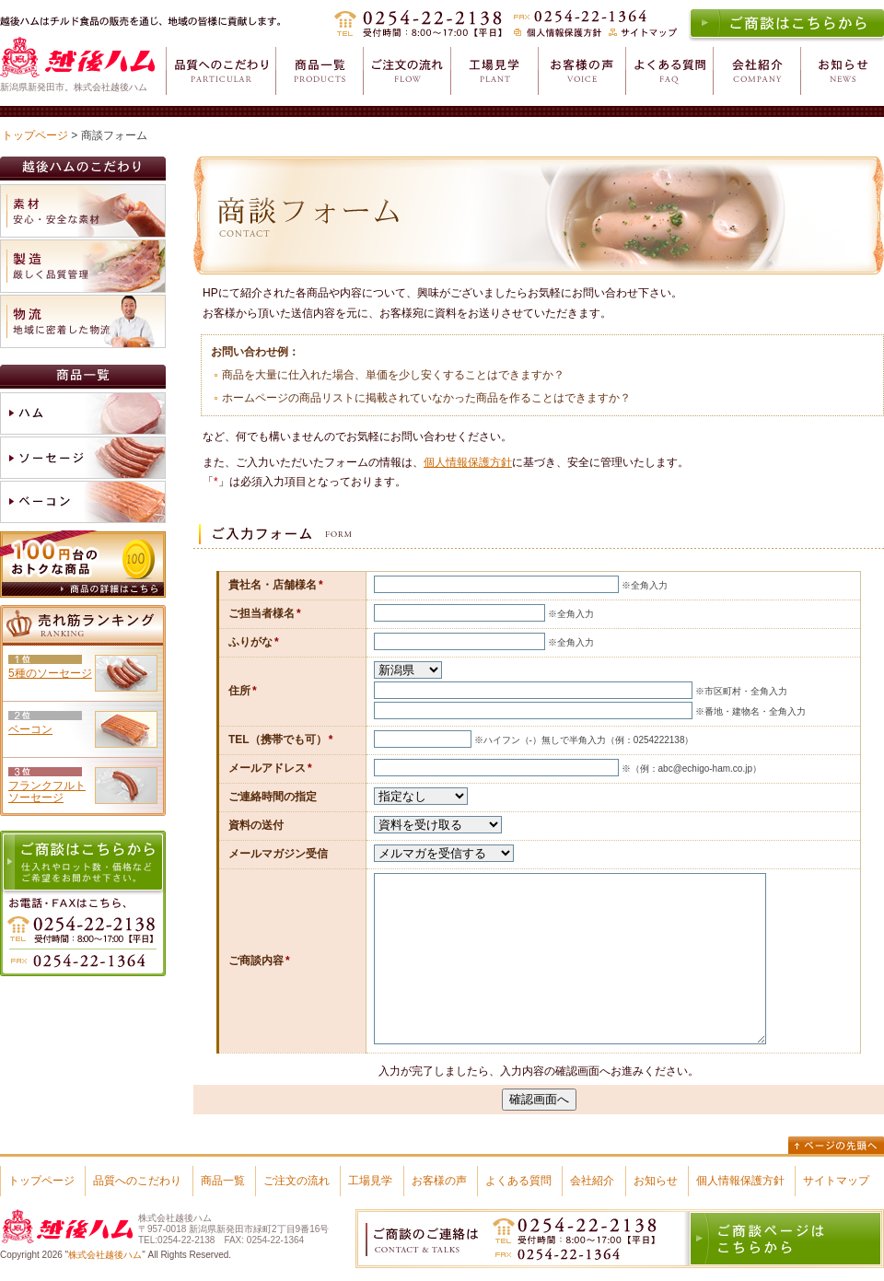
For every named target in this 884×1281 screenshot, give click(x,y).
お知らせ (656, 1180)
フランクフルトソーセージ (47, 791)
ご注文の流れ (296, 1180)
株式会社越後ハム (105, 1255)
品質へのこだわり (137, 1180)
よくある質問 (518, 1180)
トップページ (35, 135)
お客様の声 (439, 1180)
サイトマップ (836, 1180)
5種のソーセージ (50, 673)
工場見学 (370, 1180)
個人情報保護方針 (468, 462)
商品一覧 (223, 1180)
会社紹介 (592, 1180)
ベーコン (30, 729)
